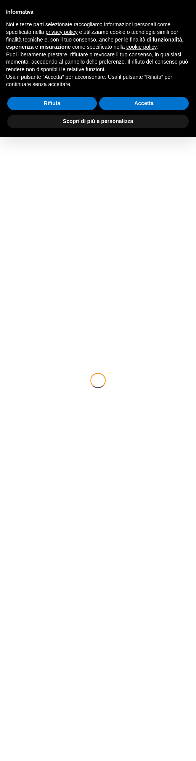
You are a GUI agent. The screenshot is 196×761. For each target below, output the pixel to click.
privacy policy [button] (62, 32)
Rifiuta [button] (52, 103)
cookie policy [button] (141, 47)
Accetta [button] (144, 103)
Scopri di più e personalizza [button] (98, 121)
